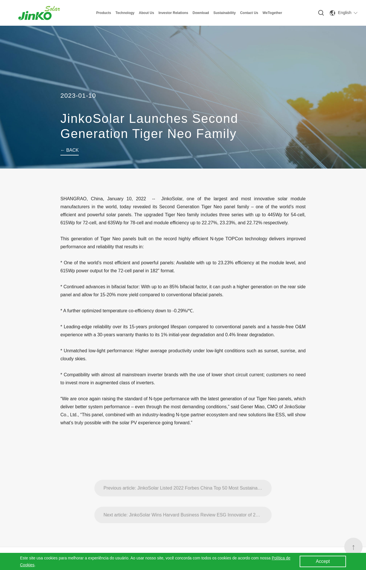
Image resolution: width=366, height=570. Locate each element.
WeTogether (272, 13)
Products (103, 13)
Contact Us (249, 13)
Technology (125, 13)
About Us (146, 13)
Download (201, 13)
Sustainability (224, 13)
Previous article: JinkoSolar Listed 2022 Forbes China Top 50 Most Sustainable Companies (188, 497)
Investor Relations (173, 13)
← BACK (69, 150)
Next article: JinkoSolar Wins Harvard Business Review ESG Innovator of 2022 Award (188, 524)
